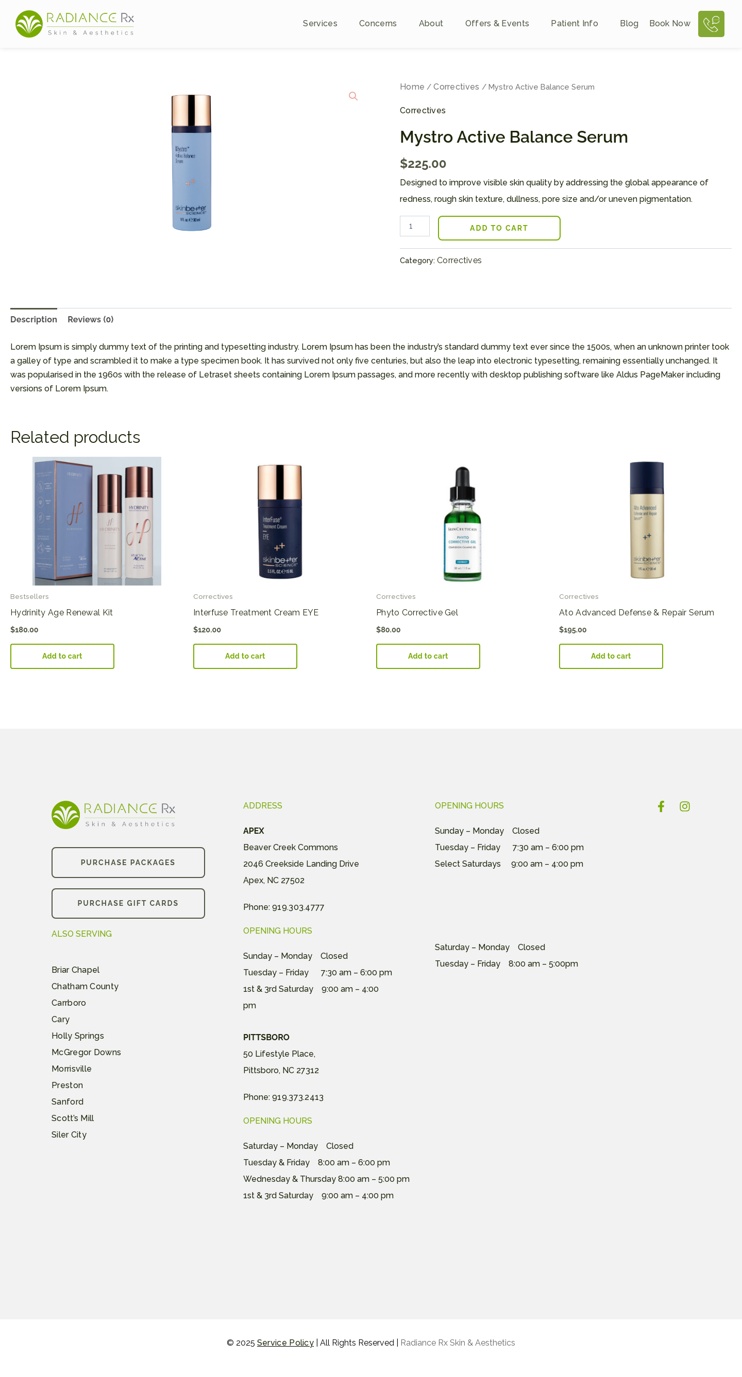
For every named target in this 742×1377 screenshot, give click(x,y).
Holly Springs (78, 1036)
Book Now (669, 24)
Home (412, 87)
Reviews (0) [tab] (90, 319)
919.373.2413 (298, 1097)
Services (326, 24)
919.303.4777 (298, 907)
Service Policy (285, 1343)
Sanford (67, 1102)
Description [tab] (33, 319)
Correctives (456, 87)
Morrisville (72, 1069)
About (437, 24)
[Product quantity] (415, 226)
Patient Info (580, 24)
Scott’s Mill (73, 1118)
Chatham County (85, 986)
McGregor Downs (86, 1052)
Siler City (69, 1135)
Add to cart (499, 228)
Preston (67, 1085)
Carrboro (69, 1003)
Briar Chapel (76, 970)
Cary (61, 1019)
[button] (353, 96)
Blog (629, 24)
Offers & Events (503, 24)
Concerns (384, 24)
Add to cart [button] (62, 656)
